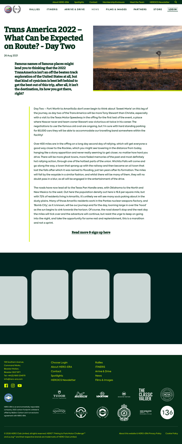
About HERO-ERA (61, 2)
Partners (140, 9)
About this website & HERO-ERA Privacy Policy (140, 433)
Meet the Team (137, 2)
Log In (173, 9)
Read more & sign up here (91, 232)
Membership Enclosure (114, 2)
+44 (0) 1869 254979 (16, 375)
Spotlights (79, 2)
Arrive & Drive (75, 9)
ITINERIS (52, 9)
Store (158, 9)
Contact (93, 2)
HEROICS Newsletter (160, 2)
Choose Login (59, 362)
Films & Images (116, 9)
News (95, 9)
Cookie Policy (171, 433)
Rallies (34, 9)
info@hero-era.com (13, 379)
